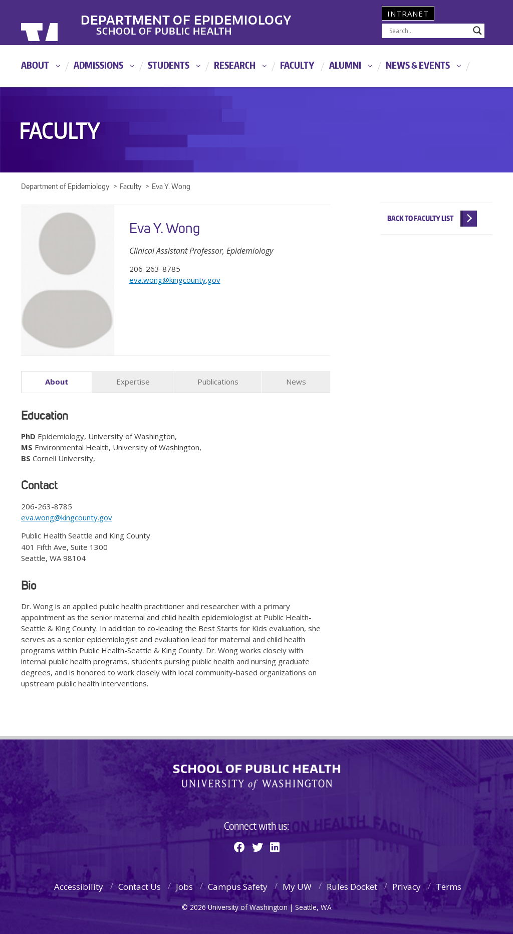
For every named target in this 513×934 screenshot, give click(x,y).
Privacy (406, 885)
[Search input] (428, 31)
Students (168, 65)
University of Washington (62, 22)
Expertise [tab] (133, 382)
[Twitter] (257, 845)
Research (234, 65)
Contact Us (139, 885)
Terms (448, 885)
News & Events (418, 65)
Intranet (408, 14)
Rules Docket (352, 885)
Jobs (184, 885)
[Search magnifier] (477, 31)
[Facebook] (239, 845)
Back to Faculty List (420, 218)
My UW (297, 885)
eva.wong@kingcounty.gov (174, 280)
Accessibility (78, 885)
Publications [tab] (217, 382)
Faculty (297, 65)
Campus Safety (238, 885)
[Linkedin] (275, 845)
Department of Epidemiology (228, 15)
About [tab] (57, 382)
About (35, 65)
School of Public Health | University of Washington (257, 776)
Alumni (345, 65)
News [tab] (296, 382)
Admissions (98, 65)
